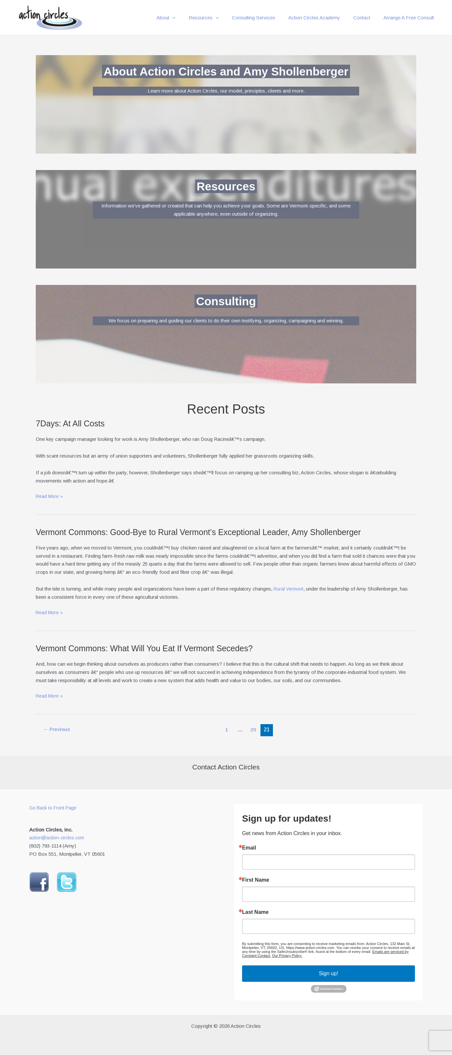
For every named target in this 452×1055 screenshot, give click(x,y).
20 (254, 729)
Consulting (226, 300)
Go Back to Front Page (54, 807)
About (184, 17)
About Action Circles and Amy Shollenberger (226, 71)
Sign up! (328, 973)
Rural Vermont (289, 589)
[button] (190, 17)
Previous (57, 729)
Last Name (255, 912)
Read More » (50, 496)
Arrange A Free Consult (410, 17)
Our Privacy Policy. (287, 956)
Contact (366, 17)
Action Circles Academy (322, 17)
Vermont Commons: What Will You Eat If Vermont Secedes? (149, 648)
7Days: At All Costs (72, 423)
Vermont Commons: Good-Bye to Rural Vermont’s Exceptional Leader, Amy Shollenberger (206, 532)
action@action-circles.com (58, 837)
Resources (218, 17)
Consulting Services (265, 17)
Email (249, 847)
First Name (255, 880)
